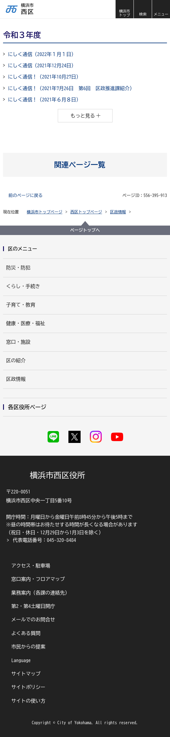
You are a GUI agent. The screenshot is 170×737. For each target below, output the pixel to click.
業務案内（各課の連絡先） (40, 592)
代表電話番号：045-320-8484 (44, 540)
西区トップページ (86, 212)
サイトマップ (25, 673)
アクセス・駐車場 (30, 565)
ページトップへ (85, 230)
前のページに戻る (26, 195)
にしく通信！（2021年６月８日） (44, 99)
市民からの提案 (28, 646)
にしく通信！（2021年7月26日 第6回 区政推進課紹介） (71, 88)
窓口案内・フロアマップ (38, 579)
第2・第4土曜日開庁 (33, 606)
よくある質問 (25, 633)
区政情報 (118, 212)
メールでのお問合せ (33, 619)
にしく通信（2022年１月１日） (42, 54)
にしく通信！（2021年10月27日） (44, 76)
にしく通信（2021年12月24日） (42, 65)
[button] (143, 9)
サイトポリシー (28, 687)
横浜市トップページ (44, 212)
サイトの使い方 (28, 700)
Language (21, 660)
